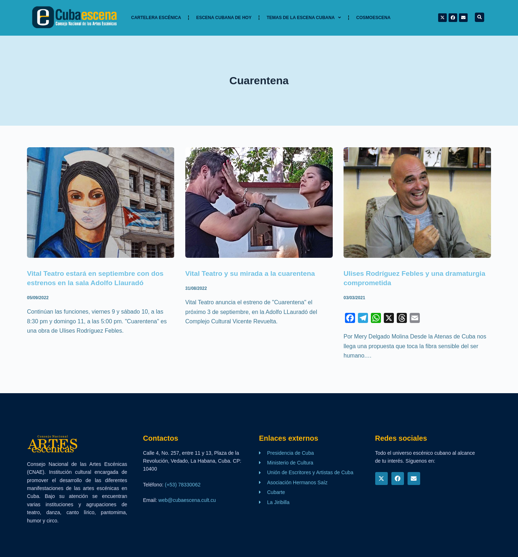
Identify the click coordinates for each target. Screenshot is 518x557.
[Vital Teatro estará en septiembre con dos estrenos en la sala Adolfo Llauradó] (100, 202)
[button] (479, 17)
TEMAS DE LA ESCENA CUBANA (304, 17)
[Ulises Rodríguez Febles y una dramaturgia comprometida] (417, 202)
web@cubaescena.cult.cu (187, 500)
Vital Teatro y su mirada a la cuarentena (252, 273)
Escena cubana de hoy (223, 17)
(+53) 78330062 (182, 485)
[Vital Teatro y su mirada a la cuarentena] (259, 202)
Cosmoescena (373, 17)
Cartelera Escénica (156, 17)
